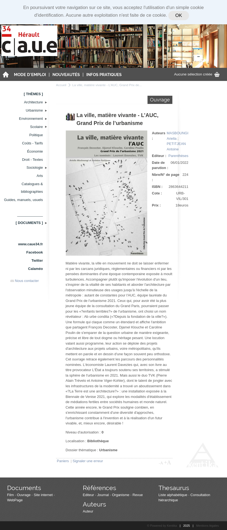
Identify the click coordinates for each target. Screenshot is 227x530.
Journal (103, 495)
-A (161, 463)
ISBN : (157, 187)
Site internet (43, 495)
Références (99, 487)
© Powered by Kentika (162, 525)
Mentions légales (207, 525)
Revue (137, 495)
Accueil (61, 85)
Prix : (156, 205)
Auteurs (94, 504)
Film (10, 495)
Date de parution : (160, 165)
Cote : (157, 193)
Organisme (120, 495)
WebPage (15, 500)
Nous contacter (24, 281)
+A (167, 462)
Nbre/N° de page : (165, 177)
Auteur (88, 511)
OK (178, 15)
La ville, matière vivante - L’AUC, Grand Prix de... (107, 85)
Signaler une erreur (88, 461)
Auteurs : (158, 136)
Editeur (88, 495)
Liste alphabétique (172, 495)
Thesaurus (173, 487)
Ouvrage (24, 495)
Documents (24, 487)
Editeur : (159, 156)
